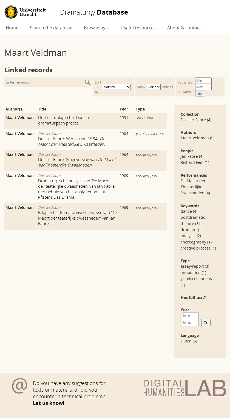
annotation (145, 117)
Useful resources (138, 28)
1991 (124, 117)
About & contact (184, 28)
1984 (124, 133)
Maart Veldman (19, 117)
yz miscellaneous (150, 133)
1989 (124, 175)
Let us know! (48, 403)
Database (94, 12)
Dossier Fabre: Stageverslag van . (77, 162)
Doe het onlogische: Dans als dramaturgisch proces (65, 120)
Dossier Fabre (49, 133)
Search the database (51, 28)
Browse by (96, 28)
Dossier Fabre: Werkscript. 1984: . (71, 141)
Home (12, 28)
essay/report (146, 154)
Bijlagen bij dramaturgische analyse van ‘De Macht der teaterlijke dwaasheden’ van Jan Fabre (77, 218)
